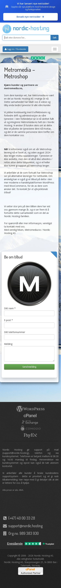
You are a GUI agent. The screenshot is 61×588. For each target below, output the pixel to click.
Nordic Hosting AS (43, 555)
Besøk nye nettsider (30, 16)
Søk (54, 37)
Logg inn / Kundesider (15, 49)
